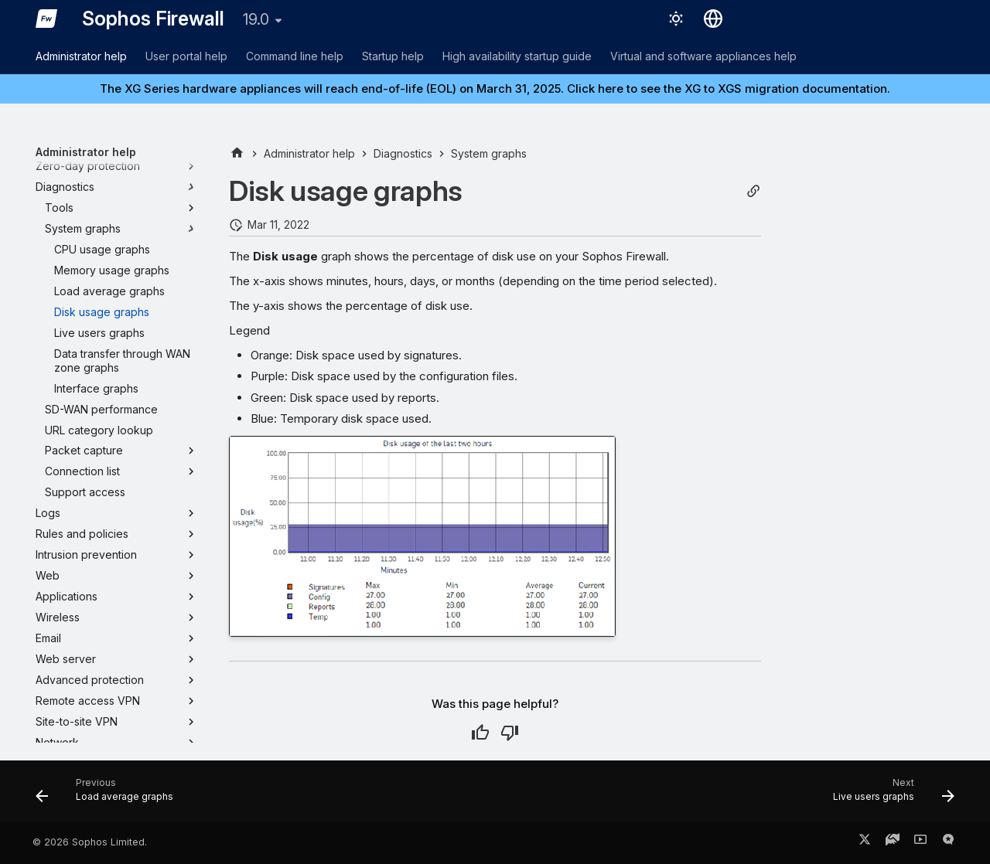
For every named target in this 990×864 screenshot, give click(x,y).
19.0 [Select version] (256, 19)
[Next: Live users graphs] (889, 795)
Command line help (294, 56)
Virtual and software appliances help (703, 56)
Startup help (393, 56)
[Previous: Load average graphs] (109, 795)
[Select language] (713, 18)
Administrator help (81, 56)
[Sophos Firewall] (46, 18)
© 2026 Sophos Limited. (89, 842)
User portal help (186, 56)
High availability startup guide (517, 56)
